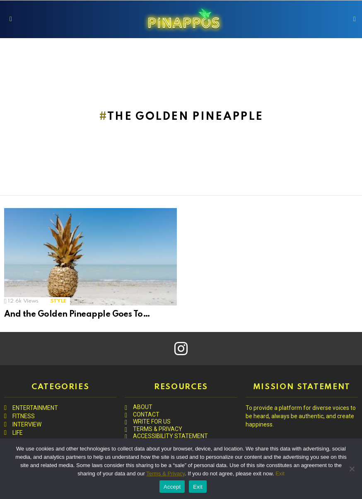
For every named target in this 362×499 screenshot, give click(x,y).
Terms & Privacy (165, 473)
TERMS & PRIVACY (157, 429)
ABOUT (142, 407)
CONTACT (146, 414)
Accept (172, 487)
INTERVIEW (26, 424)
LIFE (17, 432)
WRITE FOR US (152, 421)
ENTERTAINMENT (35, 408)
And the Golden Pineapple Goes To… (77, 314)
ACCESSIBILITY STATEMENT (170, 436)
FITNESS (23, 416)
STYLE (58, 301)
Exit (280, 473)
